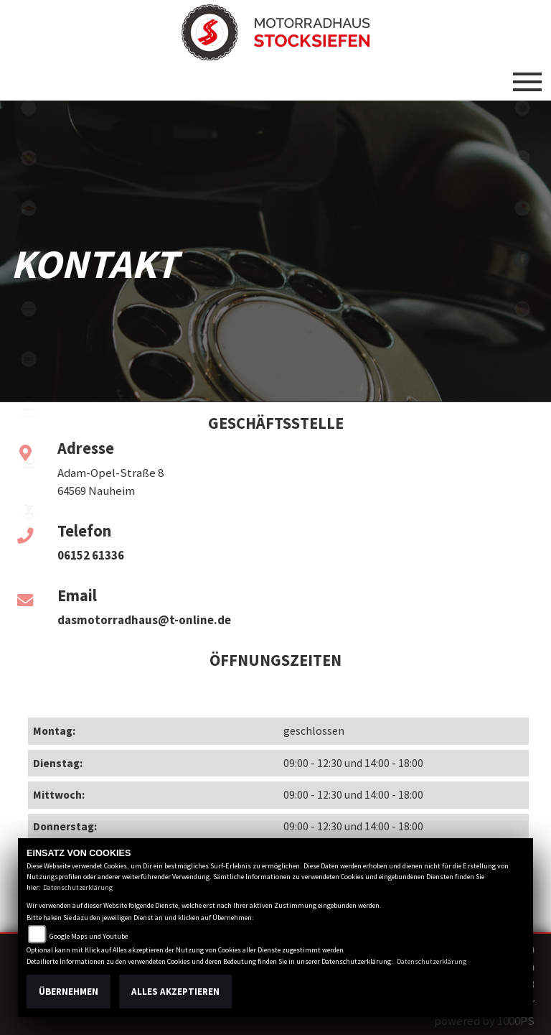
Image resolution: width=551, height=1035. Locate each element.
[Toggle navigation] (527, 76)
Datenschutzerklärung (78, 887)
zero (28, 459)
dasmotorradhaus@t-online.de (144, 620)
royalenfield (28, 158)
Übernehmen (68, 991)
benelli (28, 258)
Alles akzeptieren (175, 991)
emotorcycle (28, 107)
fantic (28, 409)
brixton (28, 308)
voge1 (28, 510)
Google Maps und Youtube (89, 936)
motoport (28, 208)
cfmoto (28, 359)
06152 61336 (90, 555)
